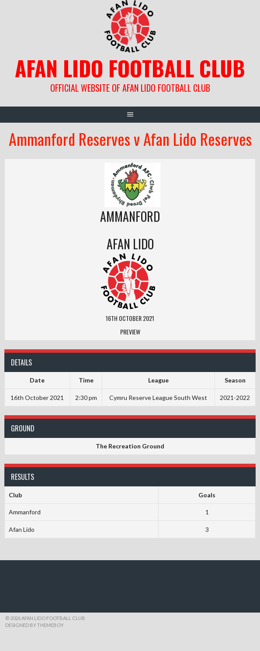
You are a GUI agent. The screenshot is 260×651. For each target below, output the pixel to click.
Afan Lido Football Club (130, 67)
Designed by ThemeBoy (34, 625)
